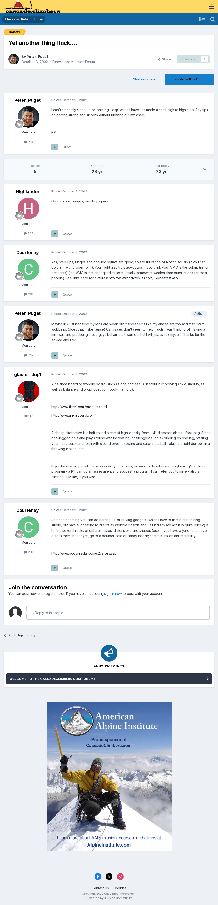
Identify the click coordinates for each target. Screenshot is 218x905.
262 (29, 233)
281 (28, 294)
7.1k (28, 142)
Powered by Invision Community (109, 898)
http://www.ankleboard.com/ (73, 415)
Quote (67, 147)
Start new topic (145, 79)
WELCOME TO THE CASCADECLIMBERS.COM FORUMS (53, 679)
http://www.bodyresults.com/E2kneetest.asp (143, 278)
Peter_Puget (37, 56)
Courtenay (27, 252)
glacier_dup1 (27, 374)
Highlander (27, 191)
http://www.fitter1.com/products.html (79, 407)
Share (164, 59)
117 (28, 416)
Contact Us (100, 888)
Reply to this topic (189, 79)
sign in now (113, 594)
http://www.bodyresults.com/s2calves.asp (84, 553)
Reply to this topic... (48, 613)
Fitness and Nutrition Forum (73, 62)
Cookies (120, 888)
